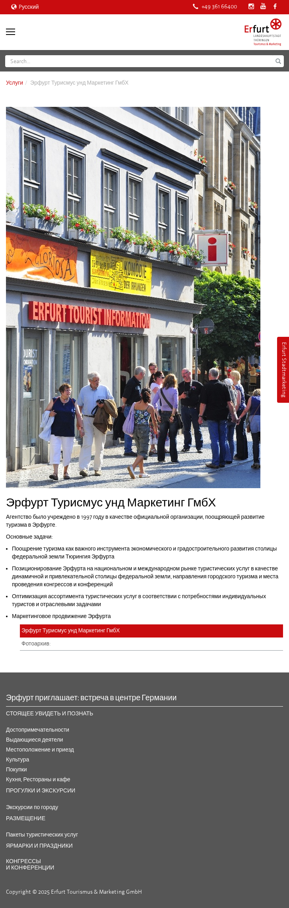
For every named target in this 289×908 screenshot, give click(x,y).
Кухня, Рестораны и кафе (38, 779)
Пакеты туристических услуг (42, 834)
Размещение (25, 818)
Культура (17, 759)
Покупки (16, 769)
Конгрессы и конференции (30, 864)
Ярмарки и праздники (39, 845)
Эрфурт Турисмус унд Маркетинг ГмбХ (70, 630)
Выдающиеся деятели (34, 739)
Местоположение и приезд (40, 749)
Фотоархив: (36, 643)
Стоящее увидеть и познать (49, 713)
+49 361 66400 (215, 6)
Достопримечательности (37, 729)
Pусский (25, 7)
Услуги (14, 82)
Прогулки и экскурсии (40, 790)
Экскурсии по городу (32, 807)
